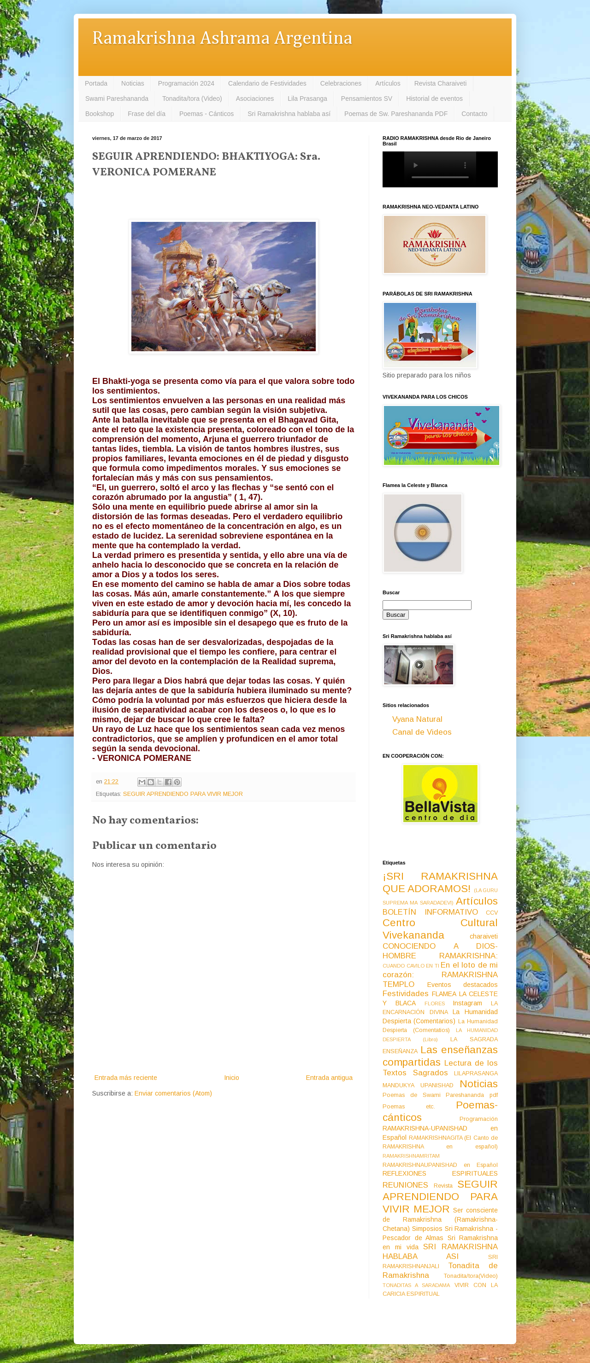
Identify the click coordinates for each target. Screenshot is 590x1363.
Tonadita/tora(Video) (471, 1276)
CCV (492, 913)
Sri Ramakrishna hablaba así (289, 113)
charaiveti (484, 936)
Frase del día (146, 113)
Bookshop (99, 113)
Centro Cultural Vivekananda (440, 929)
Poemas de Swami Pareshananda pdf (440, 1095)
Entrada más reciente (125, 1077)
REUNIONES (405, 1185)
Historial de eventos (434, 98)
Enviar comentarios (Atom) (173, 1093)
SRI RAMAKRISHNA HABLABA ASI (440, 1251)
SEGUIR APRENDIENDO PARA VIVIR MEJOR (183, 794)
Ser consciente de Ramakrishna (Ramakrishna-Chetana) (440, 1219)
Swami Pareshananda (116, 98)
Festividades (406, 993)
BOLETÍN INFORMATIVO (430, 912)
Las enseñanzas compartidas (440, 1056)
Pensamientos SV (366, 98)
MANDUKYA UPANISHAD (418, 1085)
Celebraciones (341, 83)
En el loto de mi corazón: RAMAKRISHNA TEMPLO (440, 974)
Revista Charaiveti (440, 83)
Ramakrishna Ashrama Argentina (222, 39)
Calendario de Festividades (267, 83)
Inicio (231, 1077)
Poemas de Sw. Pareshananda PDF (396, 113)
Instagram (467, 1003)
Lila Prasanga (307, 98)
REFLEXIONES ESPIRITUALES (440, 1173)
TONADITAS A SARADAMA (416, 1285)
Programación (479, 1119)
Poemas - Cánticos (206, 113)
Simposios (427, 1228)
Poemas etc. (409, 1106)
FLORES (435, 1003)
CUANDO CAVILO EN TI (411, 966)
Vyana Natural (417, 719)
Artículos (387, 83)
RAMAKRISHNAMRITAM (411, 1156)
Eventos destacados (462, 984)
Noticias (132, 83)
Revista (443, 1186)
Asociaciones (255, 98)
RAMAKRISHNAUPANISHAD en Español (440, 1165)
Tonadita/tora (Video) (192, 98)
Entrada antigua (329, 1077)
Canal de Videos (422, 732)
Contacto (474, 113)
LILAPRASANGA (476, 1073)
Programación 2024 (186, 83)
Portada (96, 83)
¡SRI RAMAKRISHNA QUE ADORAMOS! (440, 882)
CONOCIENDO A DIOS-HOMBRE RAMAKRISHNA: (440, 951)
